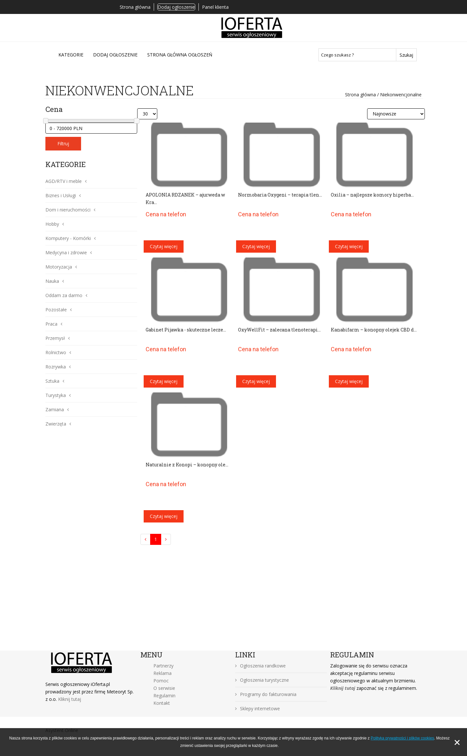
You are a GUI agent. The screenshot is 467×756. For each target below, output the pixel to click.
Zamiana (54, 409)
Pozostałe (56, 309)
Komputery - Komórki (68, 238)
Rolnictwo (55, 352)
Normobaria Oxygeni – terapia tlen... (280, 195)
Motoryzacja (58, 267)
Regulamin (164, 695)
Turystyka (55, 395)
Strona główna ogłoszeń (179, 55)
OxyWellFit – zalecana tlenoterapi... (279, 330)
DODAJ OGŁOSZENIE (115, 55)
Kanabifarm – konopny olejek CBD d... (374, 330)
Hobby (52, 224)
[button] (84, 181)
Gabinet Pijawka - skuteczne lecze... (186, 330)
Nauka (52, 281)
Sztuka (52, 381)
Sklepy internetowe (257, 708)
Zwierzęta (55, 424)
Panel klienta (215, 7)
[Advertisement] (233, 602)
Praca (51, 324)
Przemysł (55, 338)
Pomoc (161, 681)
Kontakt (161, 703)
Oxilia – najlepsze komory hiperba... (372, 195)
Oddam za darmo (63, 295)
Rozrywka (55, 367)
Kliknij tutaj (69, 699)
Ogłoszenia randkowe (260, 666)
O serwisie (164, 688)
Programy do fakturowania (265, 694)
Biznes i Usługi (60, 195)
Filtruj (63, 143)
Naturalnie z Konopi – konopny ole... (187, 465)
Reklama (162, 673)
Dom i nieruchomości (67, 210)
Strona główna (135, 7)
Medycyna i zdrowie (66, 252)
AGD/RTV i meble (63, 181)
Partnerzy (163, 666)
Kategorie (70, 55)
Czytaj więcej (163, 246)
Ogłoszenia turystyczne (262, 680)
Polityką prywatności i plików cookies (402, 738)
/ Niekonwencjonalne (399, 94)
